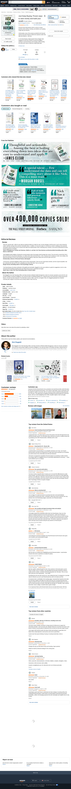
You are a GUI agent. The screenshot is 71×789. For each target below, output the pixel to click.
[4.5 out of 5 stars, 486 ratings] (53, 97)
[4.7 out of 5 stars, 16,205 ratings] (32, 96)
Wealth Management (29, 12)
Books (42, 5)
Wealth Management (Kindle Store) (13, 312)
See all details (22, 57)
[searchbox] (27, 2)
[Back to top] (35, 774)
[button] (2, 5)
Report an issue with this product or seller (28, 59)
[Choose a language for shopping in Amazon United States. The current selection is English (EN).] (48, 2)
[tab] (31, 400)
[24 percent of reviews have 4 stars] (11, 396)
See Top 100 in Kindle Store (29, 311)
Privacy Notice (25, 784)
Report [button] (38, 440)
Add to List (50, 36)
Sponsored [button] (3, 358)
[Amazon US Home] (22, 781)
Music (68, 5)
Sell (60, 5)
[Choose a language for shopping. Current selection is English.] (35, 780)
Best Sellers (29, 5)
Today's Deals (36, 5)
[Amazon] (4, 2)
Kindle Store (3, 12)
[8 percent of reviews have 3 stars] (11, 398)
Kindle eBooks (9, 12)
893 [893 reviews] (12, 129)
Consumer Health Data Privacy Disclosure (37, 784)
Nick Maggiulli (23, 23)
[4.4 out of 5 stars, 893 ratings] (9, 97)
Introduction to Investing (11, 316)
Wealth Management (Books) (12, 314)
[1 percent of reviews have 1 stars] (11, 403)
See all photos (66, 405)
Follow (13, 49)
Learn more (34, 70)
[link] (10, 93)
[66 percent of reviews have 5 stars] (11, 394)
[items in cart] (69, 2)
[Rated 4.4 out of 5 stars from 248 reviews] (22, 379)
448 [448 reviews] (62, 129)
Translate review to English (34, 669)
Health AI (7, 5)
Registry (64, 5)
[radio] (53, 17)
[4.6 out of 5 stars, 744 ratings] (64, 97)
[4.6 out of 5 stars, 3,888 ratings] (20, 97)
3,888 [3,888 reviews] (25, 129)
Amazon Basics (21, 5)
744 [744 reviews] (37, 129)
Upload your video (6, 330)
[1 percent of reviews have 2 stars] (11, 401)
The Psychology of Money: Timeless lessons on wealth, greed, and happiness (50, 377)
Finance (22, 12)
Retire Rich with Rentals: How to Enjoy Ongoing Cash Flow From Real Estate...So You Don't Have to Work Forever (21, 377)
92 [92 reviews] (49, 129)
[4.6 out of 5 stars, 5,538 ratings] (43, 96)
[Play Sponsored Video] (19, 367)
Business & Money (16, 12)
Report (4, 764)
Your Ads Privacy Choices (51, 784)
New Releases (48, 5)
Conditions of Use (18, 784)
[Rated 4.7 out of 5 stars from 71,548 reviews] (50, 379)
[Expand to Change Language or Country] (39, 780)
